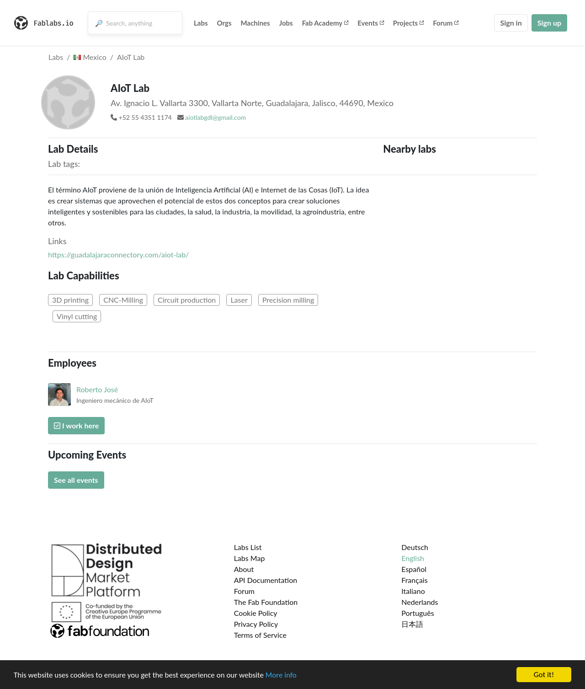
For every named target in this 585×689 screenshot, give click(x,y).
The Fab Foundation (266, 602)
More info (281, 675)
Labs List (248, 547)
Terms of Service (260, 634)
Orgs (224, 23)
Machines (255, 23)
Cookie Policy (255, 613)
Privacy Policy (256, 624)
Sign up (549, 22)
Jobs (286, 23)
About (244, 569)
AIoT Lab (130, 57)
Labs (201, 23)
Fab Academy (325, 23)
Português (417, 613)
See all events (76, 479)
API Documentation (266, 580)
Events (370, 23)
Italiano (413, 591)
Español (413, 569)
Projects (408, 23)
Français (414, 580)
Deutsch (414, 547)
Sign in (510, 22)
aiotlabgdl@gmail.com (215, 117)
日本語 (412, 624)
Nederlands (419, 602)
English (412, 558)
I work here (76, 425)
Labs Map (249, 558)
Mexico (90, 57)
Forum (445, 23)
